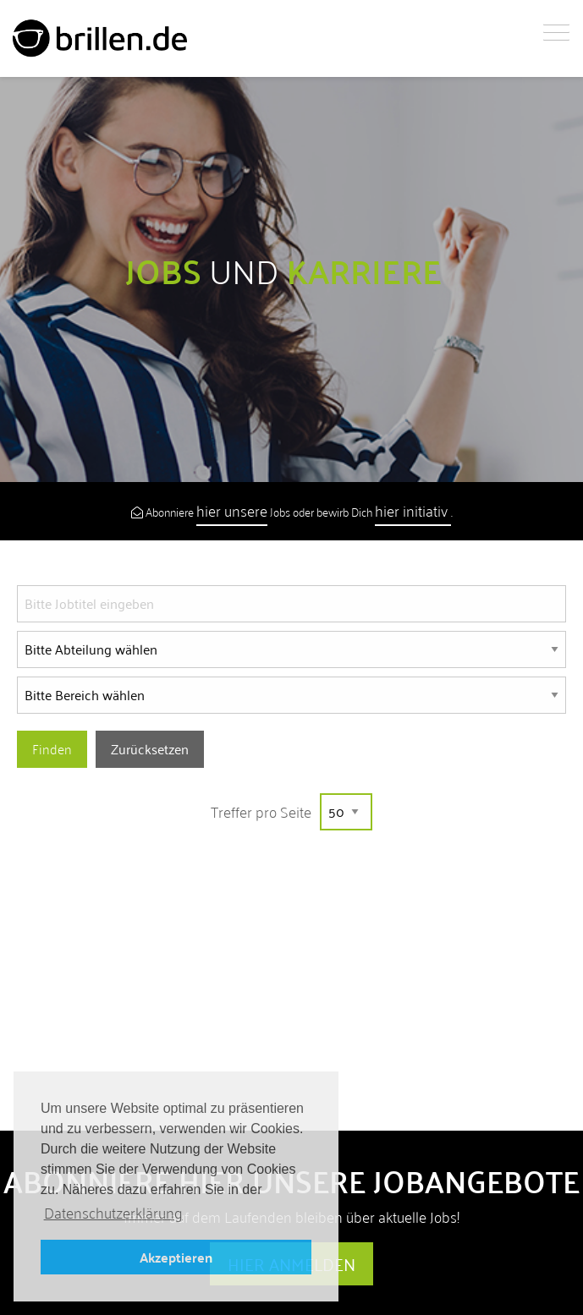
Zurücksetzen (150, 749)
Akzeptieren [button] (176, 1257)
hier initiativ (413, 510)
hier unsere (231, 510)
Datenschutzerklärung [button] (113, 1213)
